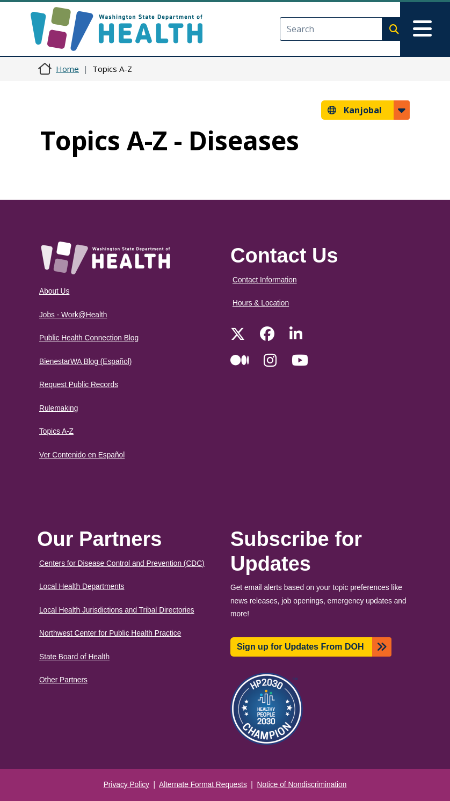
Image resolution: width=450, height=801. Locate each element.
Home (67, 68)
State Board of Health (74, 657)
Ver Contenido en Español (82, 455)
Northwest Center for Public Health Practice (110, 633)
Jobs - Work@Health (73, 315)
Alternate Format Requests (203, 785)
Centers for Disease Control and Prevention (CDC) (122, 563)
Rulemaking (58, 408)
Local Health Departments (81, 586)
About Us (54, 291)
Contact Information (265, 280)
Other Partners (63, 680)
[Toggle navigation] (425, 29)
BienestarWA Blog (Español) (85, 362)
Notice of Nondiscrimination (302, 785)
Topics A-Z (56, 431)
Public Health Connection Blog (89, 338)
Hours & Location (261, 303)
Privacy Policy (126, 785)
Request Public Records (78, 385)
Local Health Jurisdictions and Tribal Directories (116, 610)
